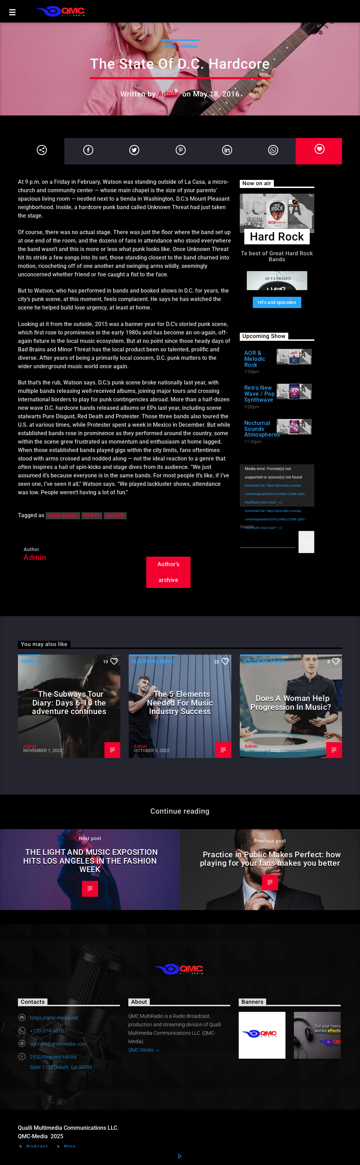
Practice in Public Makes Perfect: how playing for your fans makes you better (270, 859)
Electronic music (153, 661)
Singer (115, 515)
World (189, 46)
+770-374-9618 (47, 1031)
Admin (169, 94)
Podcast (37, 1147)
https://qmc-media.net (54, 1018)
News (169, 46)
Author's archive (169, 572)
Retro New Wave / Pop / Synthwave (261, 393)
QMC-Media (144, 1050)
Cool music (63, 515)
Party (91, 515)
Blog (70, 1147)
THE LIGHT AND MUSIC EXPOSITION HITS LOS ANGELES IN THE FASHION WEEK (90, 860)
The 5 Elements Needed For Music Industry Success (180, 702)
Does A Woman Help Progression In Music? (290, 703)
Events (29, 661)
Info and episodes (277, 302)
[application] (277, 485)
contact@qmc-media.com (58, 1044)
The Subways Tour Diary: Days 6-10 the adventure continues (69, 702)
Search (306, 542)
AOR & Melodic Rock (254, 359)
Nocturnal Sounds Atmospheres (262, 429)
